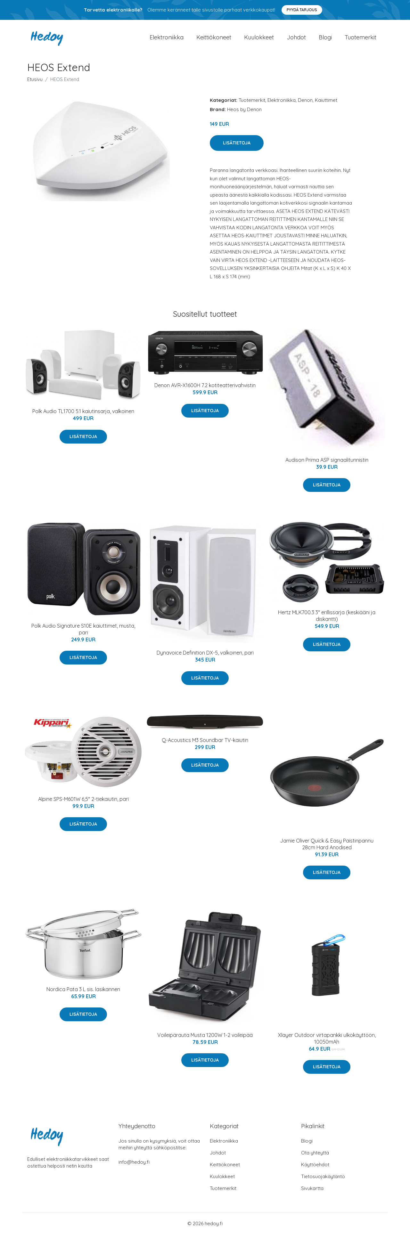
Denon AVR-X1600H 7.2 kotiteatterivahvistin (205, 390)
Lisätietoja (236, 147)
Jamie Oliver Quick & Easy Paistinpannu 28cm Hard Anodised (326, 848)
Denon (305, 105)
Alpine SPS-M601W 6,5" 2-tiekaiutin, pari (83, 803)
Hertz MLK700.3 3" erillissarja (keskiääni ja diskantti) (326, 620)
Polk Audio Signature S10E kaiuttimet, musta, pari (83, 633)
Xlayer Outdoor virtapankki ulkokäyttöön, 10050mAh (327, 1042)
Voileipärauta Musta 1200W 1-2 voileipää (205, 1039)
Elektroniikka (167, 39)
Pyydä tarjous (302, 9)
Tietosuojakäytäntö (323, 1181)
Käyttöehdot (315, 1169)
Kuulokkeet (259, 39)
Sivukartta (312, 1193)
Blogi (325, 39)
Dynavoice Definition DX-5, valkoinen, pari (205, 657)
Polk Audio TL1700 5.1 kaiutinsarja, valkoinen (83, 415)
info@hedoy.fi (134, 1166)
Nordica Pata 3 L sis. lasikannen (83, 993)
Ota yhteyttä (315, 1157)
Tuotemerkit (360, 39)
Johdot (296, 39)
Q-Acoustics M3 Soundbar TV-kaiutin (205, 744)
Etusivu (35, 84)
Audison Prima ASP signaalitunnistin (326, 464)
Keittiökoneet (213, 39)
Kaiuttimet (326, 105)
